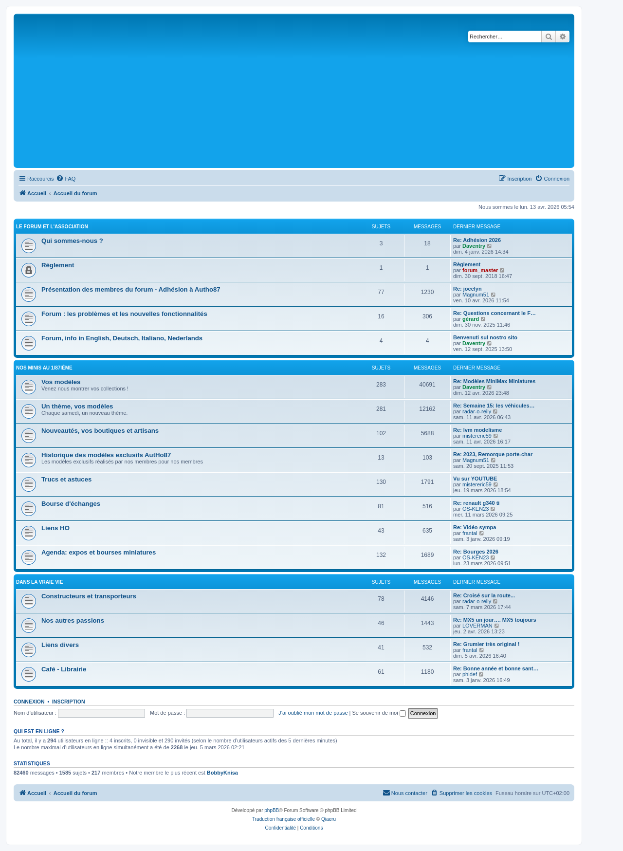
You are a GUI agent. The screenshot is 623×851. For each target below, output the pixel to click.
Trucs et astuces (66, 479)
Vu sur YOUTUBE (475, 478)
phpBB (271, 810)
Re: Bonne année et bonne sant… (495, 668)
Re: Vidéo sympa (474, 527)
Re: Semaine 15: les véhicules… (494, 405)
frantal (469, 533)
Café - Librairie (63, 669)
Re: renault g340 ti (476, 503)
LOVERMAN (477, 626)
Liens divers (60, 644)
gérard (470, 319)
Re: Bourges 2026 (475, 552)
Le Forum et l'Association (52, 226)
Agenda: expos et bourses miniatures (98, 552)
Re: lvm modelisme (477, 430)
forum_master (480, 270)
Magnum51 (475, 294)
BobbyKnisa (222, 773)
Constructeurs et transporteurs (88, 596)
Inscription (68, 701)
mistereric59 (477, 436)
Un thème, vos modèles (77, 406)
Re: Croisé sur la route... (484, 595)
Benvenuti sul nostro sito (485, 337)
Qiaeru (328, 819)
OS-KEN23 (475, 509)
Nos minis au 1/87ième (44, 367)
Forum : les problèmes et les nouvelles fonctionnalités (124, 313)
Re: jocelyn (467, 289)
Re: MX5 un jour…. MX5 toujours (494, 620)
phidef (469, 674)
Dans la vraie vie (39, 582)
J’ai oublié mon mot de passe (313, 713)
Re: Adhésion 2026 (477, 240)
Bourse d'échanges (70, 503)
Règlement (57, 265)
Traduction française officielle (283, 819)
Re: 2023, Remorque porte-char (492, 454)
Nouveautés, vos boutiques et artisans (100, 430)
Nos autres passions (72, 620)
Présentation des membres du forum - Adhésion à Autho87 (130, 289)
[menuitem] (65, 179)
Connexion (29, 701)
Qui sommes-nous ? (72, 240)
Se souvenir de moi (379, 713)
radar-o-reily (476, 411)
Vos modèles (60, 382)
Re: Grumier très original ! (486, 644)
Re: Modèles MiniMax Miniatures (494, 381)
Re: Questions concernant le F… (494, 313)
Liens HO (55, 528)
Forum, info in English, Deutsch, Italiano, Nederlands (121, 338)
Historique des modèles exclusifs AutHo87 (106, 455)
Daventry (473, 246)
